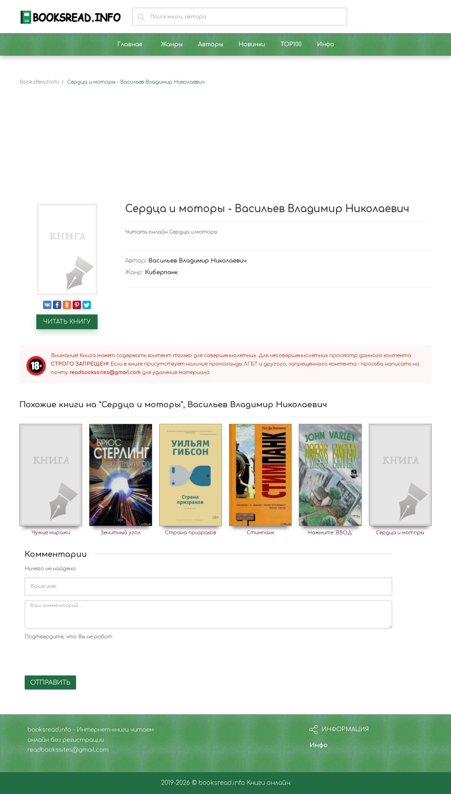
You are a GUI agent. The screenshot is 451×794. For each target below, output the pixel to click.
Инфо (318, 745)
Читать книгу (67, 322)
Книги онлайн (268, 783)
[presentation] (78, 656)
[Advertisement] (225, 150)
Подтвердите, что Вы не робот (68, 636)
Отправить (50, 682)
